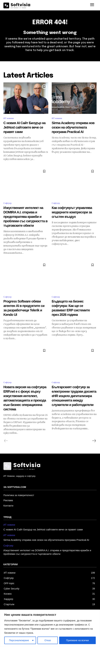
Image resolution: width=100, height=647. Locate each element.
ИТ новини (8, 118)
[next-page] (94, 440)
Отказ (47, 640)
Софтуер (7, 203)
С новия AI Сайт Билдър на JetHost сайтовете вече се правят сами (24, 127)
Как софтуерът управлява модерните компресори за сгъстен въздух (72, 212)
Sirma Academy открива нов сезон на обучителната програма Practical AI (73, 127)
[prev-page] (6, 440)
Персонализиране (19, 640)
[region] (50, 628)
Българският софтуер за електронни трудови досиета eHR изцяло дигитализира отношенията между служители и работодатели (74, 396)
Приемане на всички (77, 640)
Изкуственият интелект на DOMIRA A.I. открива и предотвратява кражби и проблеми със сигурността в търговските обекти (25, 216)
